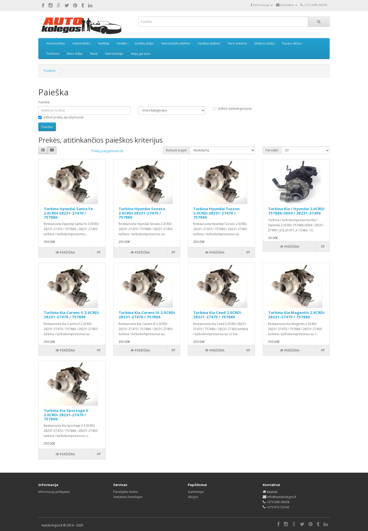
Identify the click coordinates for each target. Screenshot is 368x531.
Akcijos (193, 497)
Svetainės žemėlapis (127, 497)
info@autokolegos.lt (281, 497)
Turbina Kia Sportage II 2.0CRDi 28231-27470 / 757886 (66, 414)
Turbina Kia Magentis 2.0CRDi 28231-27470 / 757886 (296, 314)
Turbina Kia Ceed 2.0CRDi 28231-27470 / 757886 (217, 314)
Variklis (122, 43)
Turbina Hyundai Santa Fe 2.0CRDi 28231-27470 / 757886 (68, 213)
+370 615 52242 (277, 507)
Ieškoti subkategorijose (232, 108)
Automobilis (81, 43)
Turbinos (52, 53)
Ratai (93, 53)
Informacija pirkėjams (54, 492)
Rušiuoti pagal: (176, 150)
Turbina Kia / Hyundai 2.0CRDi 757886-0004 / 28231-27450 (296, 211)
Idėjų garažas (140, 53)
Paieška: (44, 102)
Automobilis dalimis (175, 43)
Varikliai (103, 43)
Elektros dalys (264, 43)
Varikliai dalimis (209, 43)
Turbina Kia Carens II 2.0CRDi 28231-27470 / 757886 (71, 314)
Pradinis (49, 71)
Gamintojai (196, 492)
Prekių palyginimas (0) (107, 151)
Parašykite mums (125, 492)
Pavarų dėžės (292, 43)
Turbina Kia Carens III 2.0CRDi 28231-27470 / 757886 (147, 314)
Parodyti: (272, 150)
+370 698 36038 (277, 502)
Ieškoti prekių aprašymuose (61, 117)
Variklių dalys (144, 43)
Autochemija (114, 53)
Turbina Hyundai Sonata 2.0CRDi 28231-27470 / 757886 (142, 213)
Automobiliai (55, 43)
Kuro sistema (237, 43)
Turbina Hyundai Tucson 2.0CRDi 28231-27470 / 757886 (216, 213)
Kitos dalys (75, 53)
